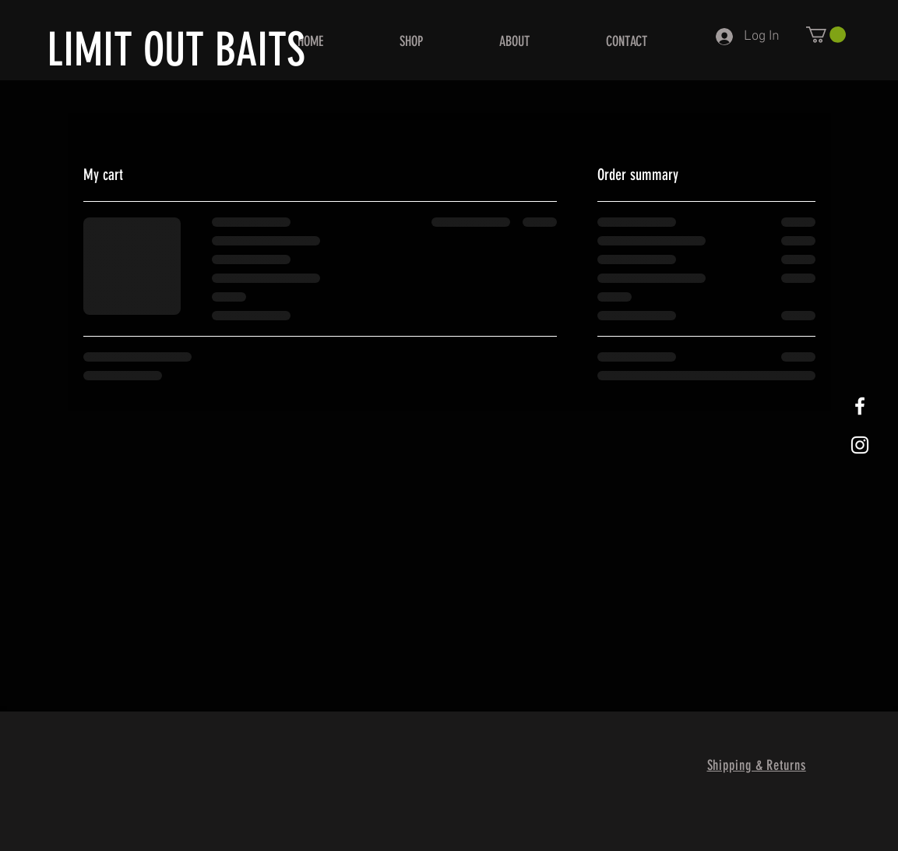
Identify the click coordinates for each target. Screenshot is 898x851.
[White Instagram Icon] (860, 445)
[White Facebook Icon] (860, 406)
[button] (826, 34)
